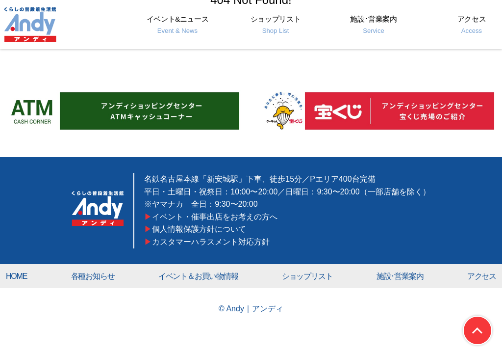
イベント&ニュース (178, 24)
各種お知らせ (93, 276)
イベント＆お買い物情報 (198, 276)
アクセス (471, 24)
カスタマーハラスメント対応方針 (211, 241)
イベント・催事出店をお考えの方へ (215, 216)
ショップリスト (276, 24)
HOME (16, 276)
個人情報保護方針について (199, 229)
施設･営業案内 (373, 24)
